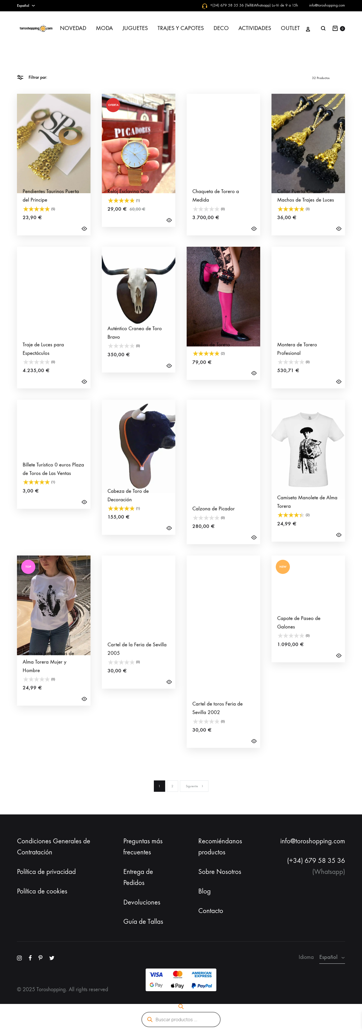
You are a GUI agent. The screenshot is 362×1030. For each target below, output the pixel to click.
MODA (104, 28)
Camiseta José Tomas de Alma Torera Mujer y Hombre (48, 671)
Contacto (210, 910)
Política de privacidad (46, 871)
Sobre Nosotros (219, 871)
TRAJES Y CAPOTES (181, 28)
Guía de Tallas (143, 921)
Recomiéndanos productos (220, 846)
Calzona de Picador (213, 518)
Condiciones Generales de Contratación (53, 846)
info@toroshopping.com (327, 5)
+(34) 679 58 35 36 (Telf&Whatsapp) (240, 5)
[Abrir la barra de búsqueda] (181, 1006)
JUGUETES (135, 28)
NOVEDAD (73, 28)
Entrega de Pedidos (138, 877)
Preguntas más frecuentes (143, 846)
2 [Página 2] (172, 786)
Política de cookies (42, 891)
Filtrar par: (32, 77)
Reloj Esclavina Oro (128, 201)
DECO (221, 28)
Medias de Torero (211, 354)
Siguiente (195, 786)
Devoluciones (141, 902)
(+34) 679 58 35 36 (316, 860)
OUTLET (290, 28)
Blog (204, 891)
